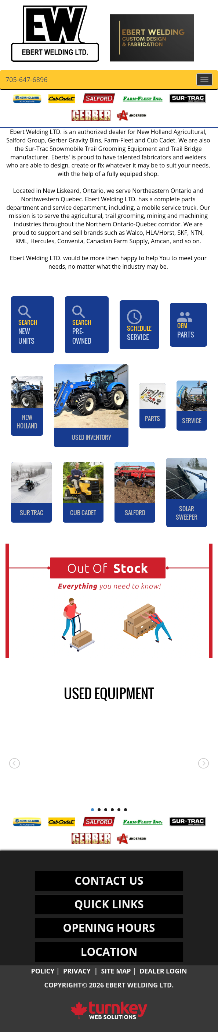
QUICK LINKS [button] (108, 904)
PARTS (188, 325)
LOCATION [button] (109, 951)
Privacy (77, 970)
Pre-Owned (86, 325)
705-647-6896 (27, 79)
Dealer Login (163, 970)
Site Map (116, 970)
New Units (32, 325)
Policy (42, 970)
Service (139, 325)
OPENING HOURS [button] (109, 927)
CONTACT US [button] (109, 880)
